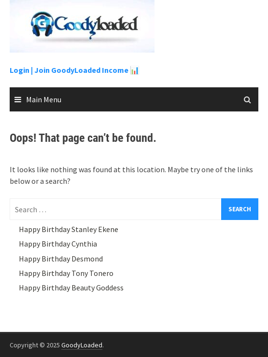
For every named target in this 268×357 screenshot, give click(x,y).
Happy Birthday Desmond (61, 258)
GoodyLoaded (81, 345)
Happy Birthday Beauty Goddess (71, 287)
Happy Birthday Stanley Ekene (68, 229)
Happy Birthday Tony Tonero (66, 273)
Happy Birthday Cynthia (58, 243)
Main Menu (43, 99)
